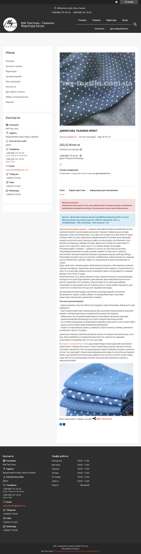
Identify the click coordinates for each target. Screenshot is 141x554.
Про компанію (13, 81)
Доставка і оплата (15, 91)
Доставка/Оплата (119, 29)
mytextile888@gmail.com (17, 170)
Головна (82, 20)
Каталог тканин (14, 66)
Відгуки (10, 102)
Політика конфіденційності (88, 551)
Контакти (99, 29)
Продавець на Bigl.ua (70, 549)
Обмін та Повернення (17, 97)
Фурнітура (111, 20)
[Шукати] (134, 24)
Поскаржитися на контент (65, 551)
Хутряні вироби (14, 76)
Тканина (96, 20)
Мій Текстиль (104, 419)
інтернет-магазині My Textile (74, 344)
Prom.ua (84, 546)
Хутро (125, 20)
